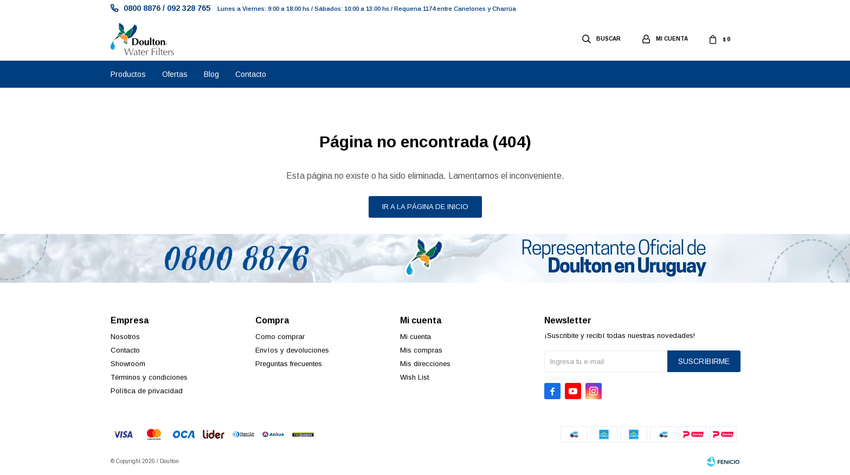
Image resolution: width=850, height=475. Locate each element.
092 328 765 (188, 8)
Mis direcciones (425, 364)
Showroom (128, 364)
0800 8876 (142, 8)
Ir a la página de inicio (425, 207)
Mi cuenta (415, 337)
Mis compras (421, 350)
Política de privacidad (147, 391)
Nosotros (125, 337)
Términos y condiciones (149, 377)
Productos (128, 74)
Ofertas (175, 74)
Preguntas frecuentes (288, 364)
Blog (211, 74)
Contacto (250, 74)
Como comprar (280, 337)
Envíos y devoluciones (292, 350)
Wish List (414, 377)
